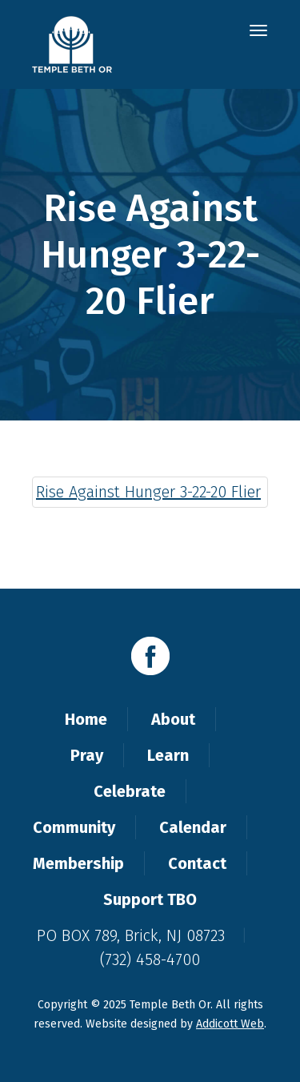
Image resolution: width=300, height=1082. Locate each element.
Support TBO (150, 899)
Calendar (192, 827)
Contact (197, 863)
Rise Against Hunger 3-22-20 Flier (148, 491)
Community (74, 827)
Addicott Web (230, 1024)
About (173, 719)
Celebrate (130, 791)
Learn (168, 755)
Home (86, 719)
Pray (86, 755)
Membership (78, 863)
